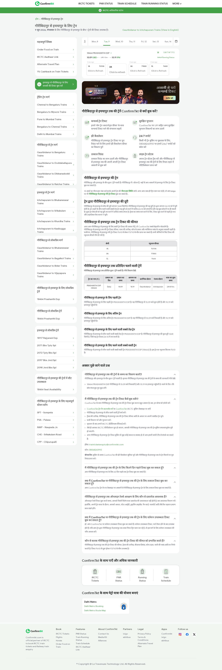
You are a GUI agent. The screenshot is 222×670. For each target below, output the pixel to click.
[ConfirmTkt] (34, 632)
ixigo (125, 634)
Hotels (59, 640)
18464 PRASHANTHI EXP (99, 53)
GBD (94, 57)
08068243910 (95, 450)
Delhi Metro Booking (93, 606)
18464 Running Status (165, 57)
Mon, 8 (95, 41)
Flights (59, 637)
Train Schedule (126, 3)
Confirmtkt (166, 634)
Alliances (102, 640)
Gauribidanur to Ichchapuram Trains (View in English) (150, 30)
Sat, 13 (156, 41)
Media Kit (102, 637)
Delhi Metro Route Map (95, 610)
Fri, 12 (144, 41)
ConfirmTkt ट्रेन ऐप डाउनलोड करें (100, 409)
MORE (177, 3)
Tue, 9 (107, 41)
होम (37, 19)
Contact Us (103, 634)
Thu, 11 (132, 41)
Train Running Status (154, 3)
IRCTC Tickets (86, 3)
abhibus (127, 637)
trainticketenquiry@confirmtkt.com (106, 444)
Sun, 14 (168, 41)
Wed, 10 (119, 41)
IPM (118, 57)
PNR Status (106, 3)
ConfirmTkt (121, 409)
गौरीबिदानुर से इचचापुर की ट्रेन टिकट (102, 194)
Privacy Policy (144, 634)
